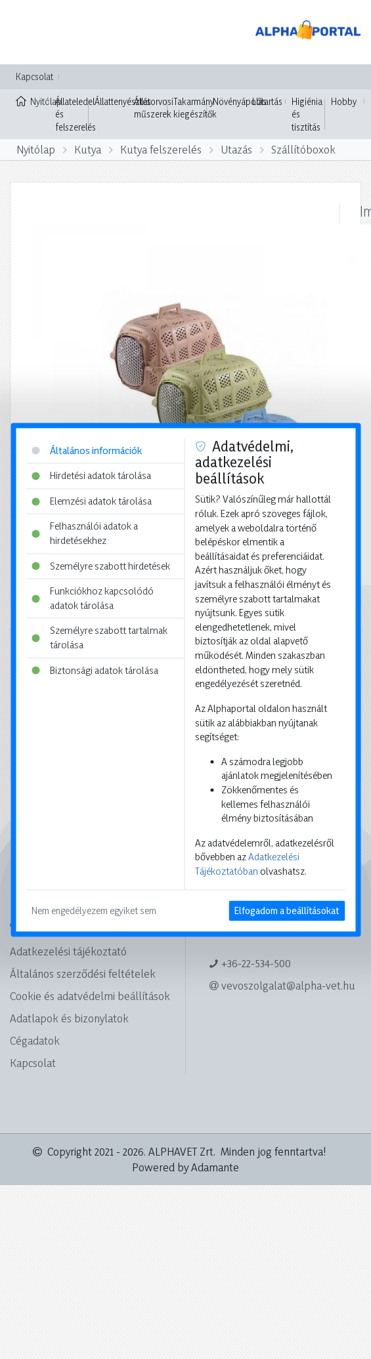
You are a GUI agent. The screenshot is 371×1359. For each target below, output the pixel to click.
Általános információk (87, 450)
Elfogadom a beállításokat (286, 910)
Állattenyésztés (123, 101)
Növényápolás (240, 101)
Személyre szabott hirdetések (101, 566)
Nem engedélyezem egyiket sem (94, 910)
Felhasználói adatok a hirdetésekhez (85, 533)
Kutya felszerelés (161, 149)
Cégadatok (35, 1040)
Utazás (236, 149)
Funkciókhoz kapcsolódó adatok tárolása (93, 598)
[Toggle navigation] (29, 32)
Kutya (87, 149)
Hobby (344, 101)
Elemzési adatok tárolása (92, 501)
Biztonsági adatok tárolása (95, 670)
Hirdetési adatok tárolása (91, 476)
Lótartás (267, 101)
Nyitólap (32, 100)
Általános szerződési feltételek (83, 973)
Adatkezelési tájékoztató (68, 951)
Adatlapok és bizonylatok (69, 1018)
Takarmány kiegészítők (195, 108)
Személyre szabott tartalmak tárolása (99, 638)
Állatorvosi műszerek (153, 108)
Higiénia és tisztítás (307, 114)
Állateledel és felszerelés (75, 114)
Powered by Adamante (185, 1167)
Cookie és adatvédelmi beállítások (90, 996)
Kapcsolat (34, 76)
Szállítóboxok (303, 149)
